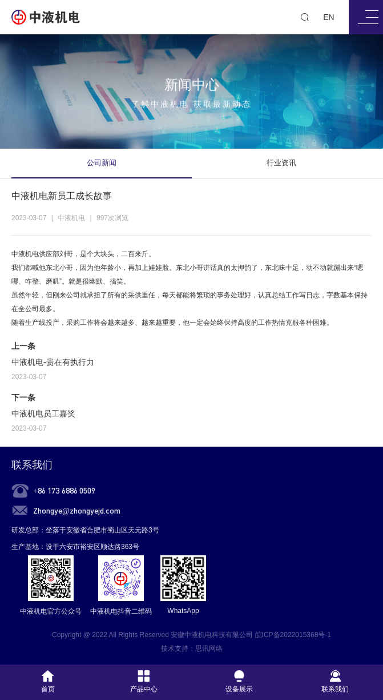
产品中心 (144, 681)
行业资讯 (281, 162)
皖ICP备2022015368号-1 (293, 635)
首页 (48, 681)
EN (328, 17)
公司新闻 (101, 162)
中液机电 (25, 254)
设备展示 (239, 681)
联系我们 (32, 465)
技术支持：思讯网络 (192, 649)
